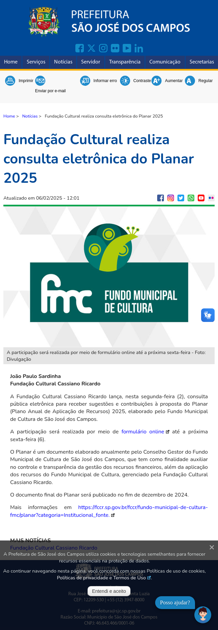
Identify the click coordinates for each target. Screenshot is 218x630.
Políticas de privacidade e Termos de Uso (101, 577)
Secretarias (202, 62)
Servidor (90, 62)
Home (11, 62)
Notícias (63, 62)
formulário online (142, 431)
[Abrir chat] (202, 614)
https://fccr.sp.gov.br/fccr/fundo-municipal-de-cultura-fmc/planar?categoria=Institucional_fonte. (109, 511)
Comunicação (164, 62)
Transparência (125, 62)
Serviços (36, 62)
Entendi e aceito (109, 591)
